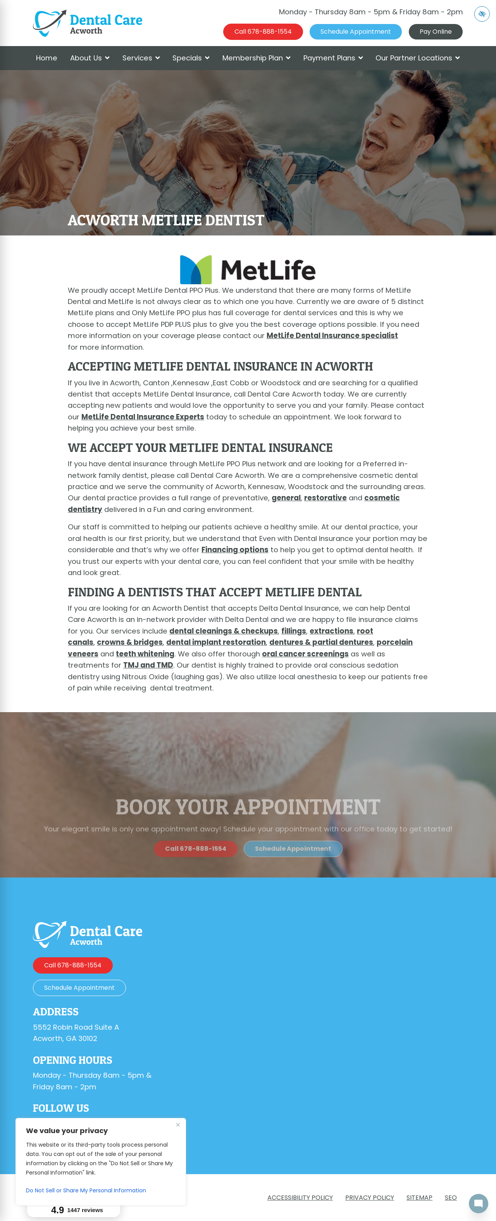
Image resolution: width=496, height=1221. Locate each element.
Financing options (235, 550)
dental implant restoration (216, 642)
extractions (331, 631)
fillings (293, 631)
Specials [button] (191, 58)
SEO (451, 1197)
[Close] (178, 1124)
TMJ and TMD (148, 665)
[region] (101, 1162)
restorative (325, 498)
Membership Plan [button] (256, 58)
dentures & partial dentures (321, 642)
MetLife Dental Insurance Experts (142, 417)
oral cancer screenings (305, 654)
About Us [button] (90, 58)
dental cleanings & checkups (223, 631)
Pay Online (436, 31)
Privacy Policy (369, 1197)
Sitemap (419, 1197)
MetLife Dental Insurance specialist (332, 335)
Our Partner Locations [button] (417, 58)
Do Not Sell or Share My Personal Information (86, 1190)
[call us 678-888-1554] (263, 32)
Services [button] (141, 58)
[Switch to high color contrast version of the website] (482, 14)
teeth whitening (145, 654)
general (286, 498)
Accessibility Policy (300, 1197)
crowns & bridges (130, 642)
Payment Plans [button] (333, 58)
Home (46, 58)
